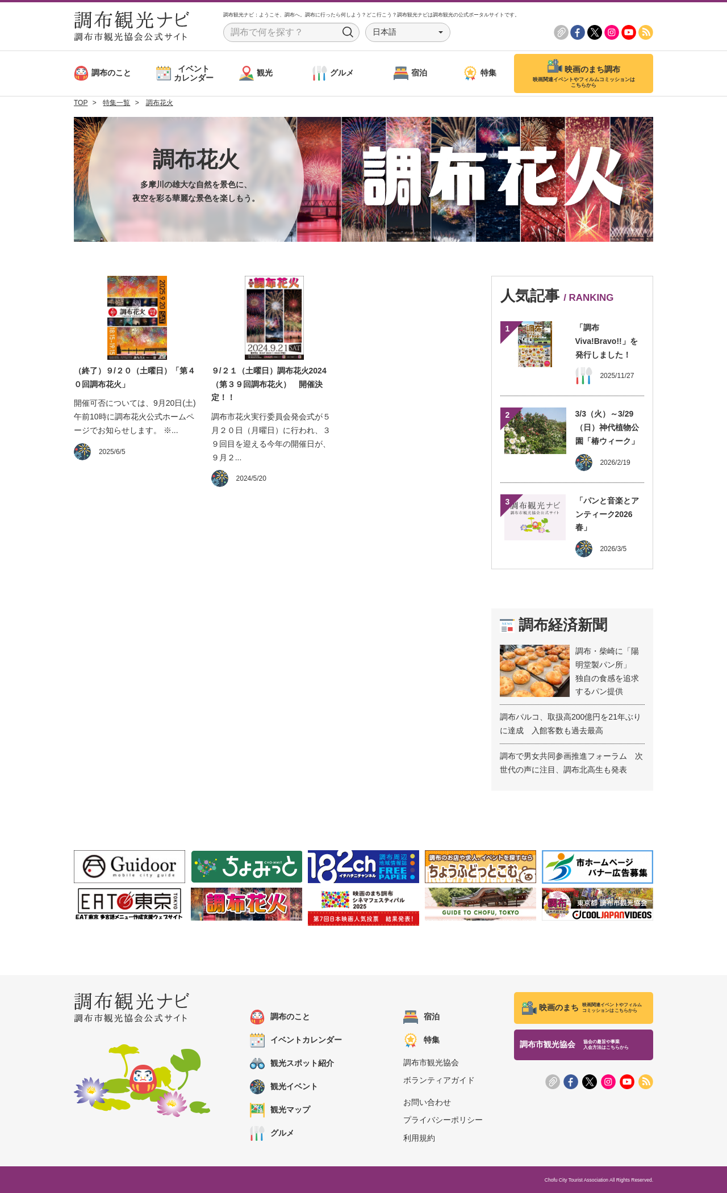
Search (348, 32)
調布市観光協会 (431, 1062)
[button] (407, 32)
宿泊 (421, 1017)
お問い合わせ (427, 1102)
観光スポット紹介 (292, 1063)
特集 (421, 1040)
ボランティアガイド (439, 1080)
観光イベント (284, 1086)
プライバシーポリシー (443, 1119)
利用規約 (419, 1137)
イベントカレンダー (296, 1040)
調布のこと (280, 1017)
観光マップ (280, 1110)
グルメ (272, 1133)
